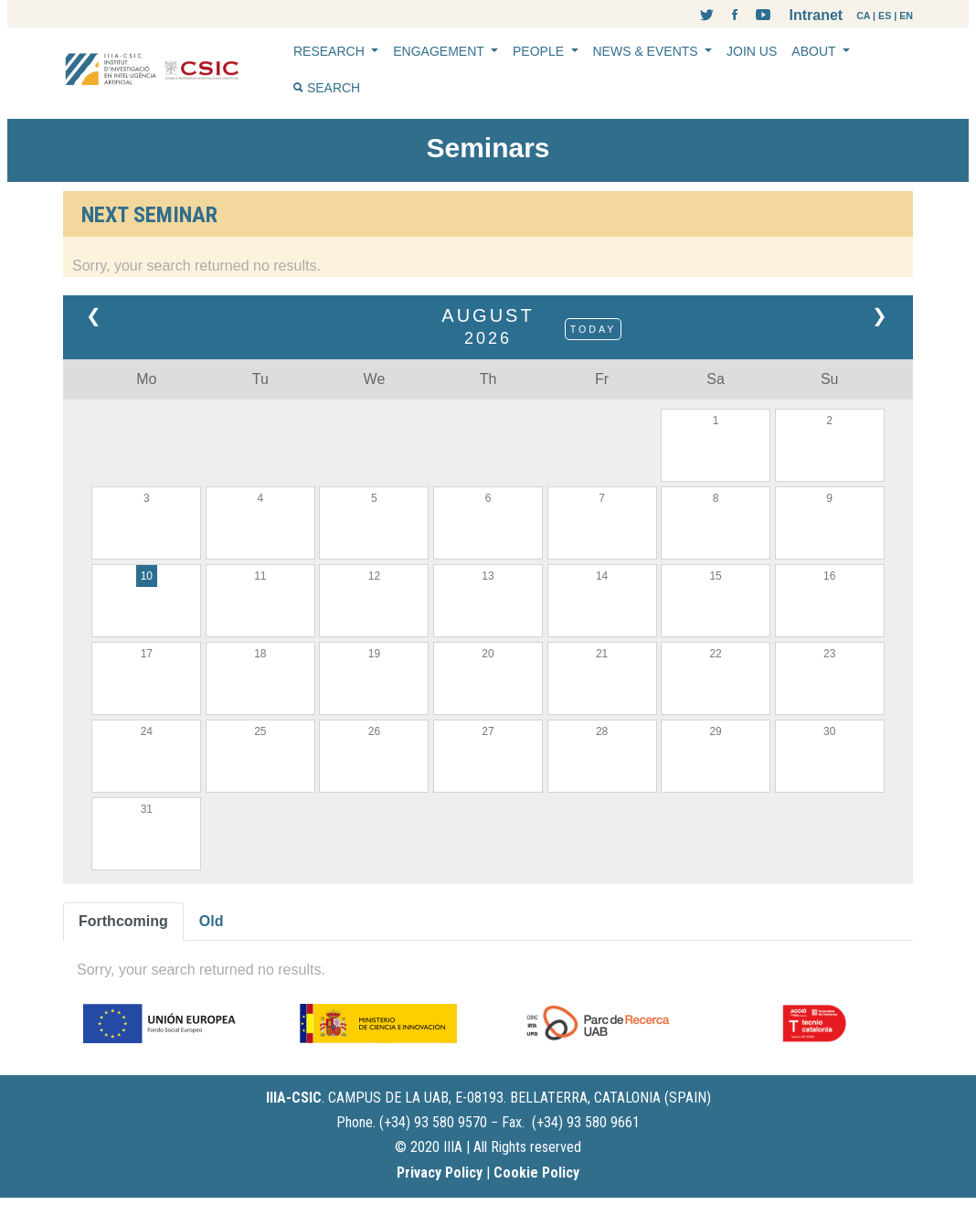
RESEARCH (330, 51)
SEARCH (326, 87)
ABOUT (815, 51)
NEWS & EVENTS (647, 51)
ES (884, 15)
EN (906, 15)
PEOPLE (540, 51)
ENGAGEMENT (440, 51)
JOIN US (752, 51)
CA (863, 15)
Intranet (816, 15)
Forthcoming (123, 921)
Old (211, 921)
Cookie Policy (536, 1172)
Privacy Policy (440, 1172)
